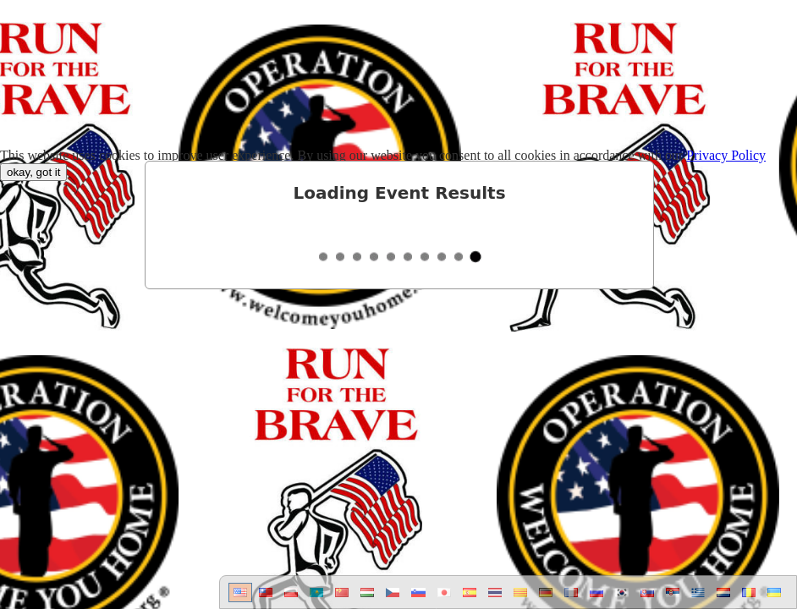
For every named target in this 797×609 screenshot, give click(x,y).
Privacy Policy (726, 155)
